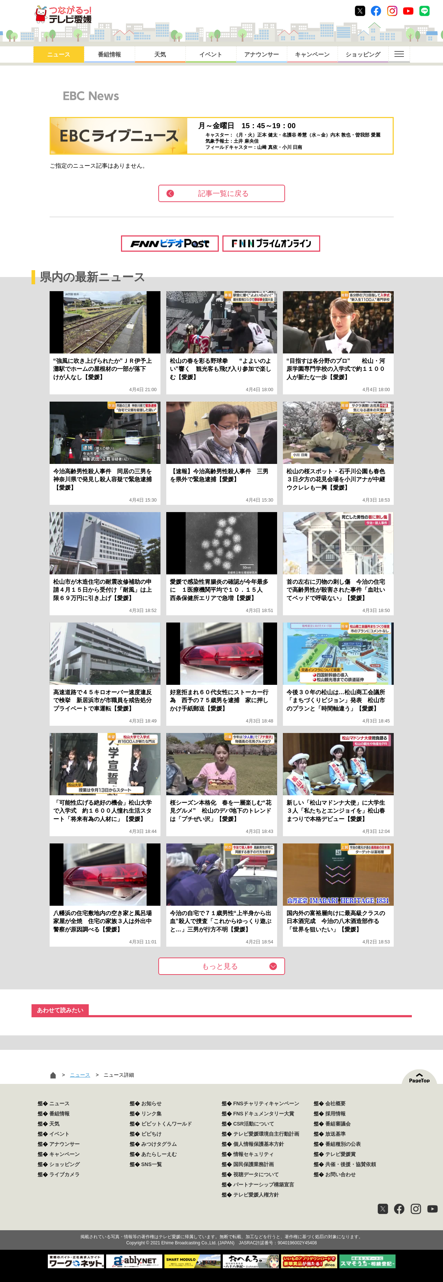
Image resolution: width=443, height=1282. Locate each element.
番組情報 (109, 54)
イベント (210, 54)
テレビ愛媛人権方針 (256, 1195)
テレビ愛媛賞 (340, 1154)
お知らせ (151, 1103)
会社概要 (335, 1103)
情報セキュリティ (253, 1154)
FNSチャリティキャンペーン (266, 1103)
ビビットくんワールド (166, 1124)
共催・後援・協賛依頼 (350, 1164)
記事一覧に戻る (223, 193)
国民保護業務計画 (253, 1164)
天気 (160, 54)
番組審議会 (338, 1124)
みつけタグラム (159, 1144)
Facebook (376, 10)
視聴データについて (256, 1174)
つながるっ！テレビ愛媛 (221, 1224)
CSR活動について (254, 1124)
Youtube (408, 10)
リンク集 (151, 1113)
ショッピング (363, 54)
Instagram (392, 10)
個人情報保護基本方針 (258, 1144)
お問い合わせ (340, 1174)
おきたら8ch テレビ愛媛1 (62, 14)
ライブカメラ (64, 1174)
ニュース (58, 54)
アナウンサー (261, 54)
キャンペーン (312, 54)
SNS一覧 (151, 1164)
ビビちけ (151, 1134)
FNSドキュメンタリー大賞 (263, 1113)
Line (424, 10)
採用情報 (335, 1113)
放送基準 (335, 1134)
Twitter (360, 10)
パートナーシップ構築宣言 (263, 1184)
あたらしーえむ (159, 1154)
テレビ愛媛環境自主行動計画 (266, 1134)
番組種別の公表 (343, 1144)
